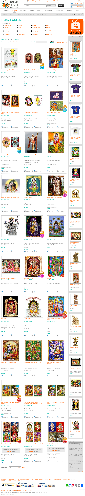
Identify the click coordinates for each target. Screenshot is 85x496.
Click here (9, 451)
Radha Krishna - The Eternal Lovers (9, 238)
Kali (19, 30)
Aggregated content (3, 480)
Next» (23, 467)
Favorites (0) (80, 6)
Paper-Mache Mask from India (23, 479)
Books (77, 10)
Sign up (76, 0)
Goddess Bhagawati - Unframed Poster (33, 362)
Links (30, 490)
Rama (47, 25)
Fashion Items (48, 10)
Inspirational (59, 14)
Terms (8, 490)
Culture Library (32, 0)
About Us (25, 490)
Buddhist (32, 14)
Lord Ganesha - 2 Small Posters (31, 112)
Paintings (6, 10)
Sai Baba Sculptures (39, 479)
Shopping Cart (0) (78, 3)
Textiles (31, 10)
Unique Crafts (59, 10)
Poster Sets (49, 34)
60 (13, 42)
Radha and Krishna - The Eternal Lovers (10, 197)
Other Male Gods (36, 27)
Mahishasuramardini (28, 278)
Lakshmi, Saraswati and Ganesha (8, 278)
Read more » (80, 471)
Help (47, 0)
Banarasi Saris (12, 479)
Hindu (51, 14)
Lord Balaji (3, 318)
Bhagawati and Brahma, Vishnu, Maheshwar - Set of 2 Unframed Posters (33, 403)
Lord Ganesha (27, 318)
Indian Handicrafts (66, 479)
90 (16, 42)
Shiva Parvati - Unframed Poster (8, 362)
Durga (6, 30)
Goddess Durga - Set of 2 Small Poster (10, 69)
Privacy (3, 490)
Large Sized (35, 34)
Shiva (20, 27)
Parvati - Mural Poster (74, 284)
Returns (19, 490)
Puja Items (69, 10)
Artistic (20, 31)
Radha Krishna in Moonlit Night (31, 238)
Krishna (20, 25)
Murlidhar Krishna (51, 154)
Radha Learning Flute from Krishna (54, 197)
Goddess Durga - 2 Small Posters (8, 154)
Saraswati (7, 31)
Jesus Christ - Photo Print (75, 410)
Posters (6, 17)
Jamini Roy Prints (69, 14)
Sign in (81, 0)
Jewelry (39, 10)
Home (25, 0)
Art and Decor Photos (22, 14)
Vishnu (6, 27)
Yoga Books (20, 480)
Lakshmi (34, 30)
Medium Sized (22, 34)
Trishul (14, 480)
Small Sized (7, 34)
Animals (12, 14)
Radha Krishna (8, 25)
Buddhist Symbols (48, 479)
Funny (45, 14)
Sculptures (23, 10)
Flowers (39, 14)
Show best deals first (61, 42)
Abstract (5, 14)
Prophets (48, 27)
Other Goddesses (36, 31)
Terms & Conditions (55, 0)
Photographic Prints (50, 30)
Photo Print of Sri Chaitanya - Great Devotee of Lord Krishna (32, 154)
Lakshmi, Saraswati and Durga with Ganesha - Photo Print (75, 391)
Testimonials (41, 0)
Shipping (13, 490)
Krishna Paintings (57, 479)
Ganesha (34, 25)
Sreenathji (49, 278)
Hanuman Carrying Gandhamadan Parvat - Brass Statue (75, 349)
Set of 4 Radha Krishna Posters (54, 443)
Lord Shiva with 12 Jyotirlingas (53, 238)
